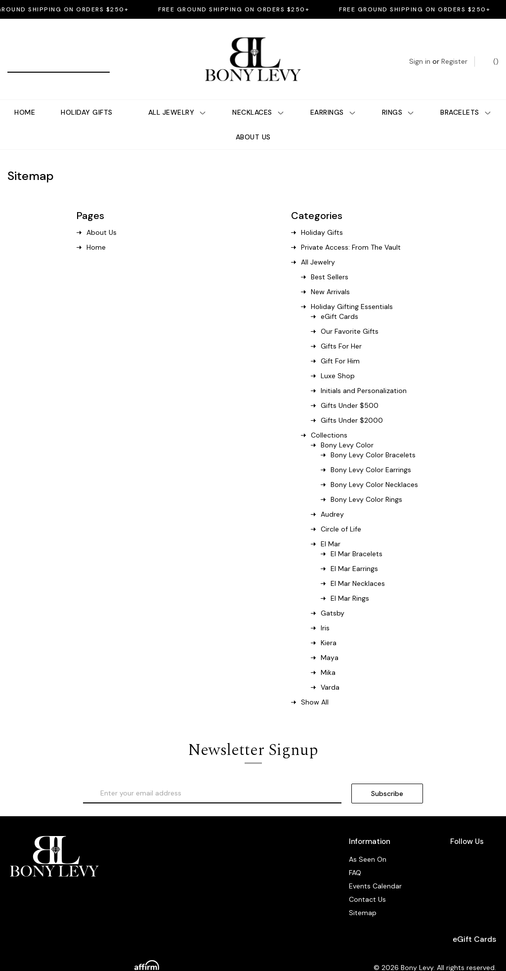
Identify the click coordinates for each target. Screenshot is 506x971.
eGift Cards (339, 300)
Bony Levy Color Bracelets (373, 438)
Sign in (419, 52)
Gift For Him (340, 344)
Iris (325, 611)
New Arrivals (330, 275)
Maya (329, 641)
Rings (398, 95)
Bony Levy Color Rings (366, 483)
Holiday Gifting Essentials (352, 290)
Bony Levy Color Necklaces (374, 468)
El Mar (330, 527)
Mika (328, 656)
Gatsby (332, 596)
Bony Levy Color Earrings (371, 453)
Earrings (333, 95)
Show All (315, 685)
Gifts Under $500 (350, 389)
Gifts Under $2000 (352, 403)
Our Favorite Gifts (350, 314)
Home (24, 95)
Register (454, 52)
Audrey (332, 497)
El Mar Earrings (354, 552)
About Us (253, 120)
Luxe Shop (338, 359)
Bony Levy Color (347, 428)
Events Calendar (375, 869)
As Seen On (367, 843)
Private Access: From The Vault (351, 230)
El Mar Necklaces (358, 567)
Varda (330, 670)
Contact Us (367, 883)
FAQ (355, 856)
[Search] (18, 53)
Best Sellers (329, 260)
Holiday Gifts (87, 95)
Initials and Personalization (364, 374)
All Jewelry (177, 95)
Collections (329, 418)
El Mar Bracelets (356, 537)
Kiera (329, 626)
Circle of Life (341, 512)
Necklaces (258, 95)
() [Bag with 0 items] (491, 52)
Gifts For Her (341, 329)
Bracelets (466, 95)
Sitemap (363, 896)
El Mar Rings (350, 581)
